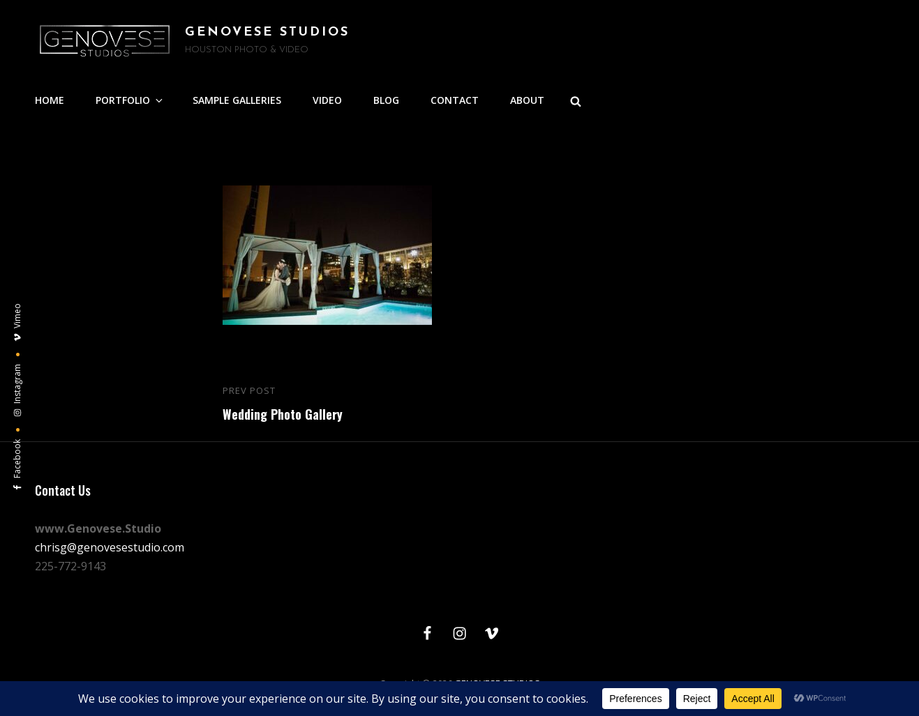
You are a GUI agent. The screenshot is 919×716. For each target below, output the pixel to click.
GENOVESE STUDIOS (267, 32)
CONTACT (455, 100)
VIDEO (327, 100)
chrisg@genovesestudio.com (109, 547)
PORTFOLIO (130, 100)
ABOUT (527, 100)
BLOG (386, 100)
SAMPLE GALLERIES (237, 100)
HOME (49, 100)
